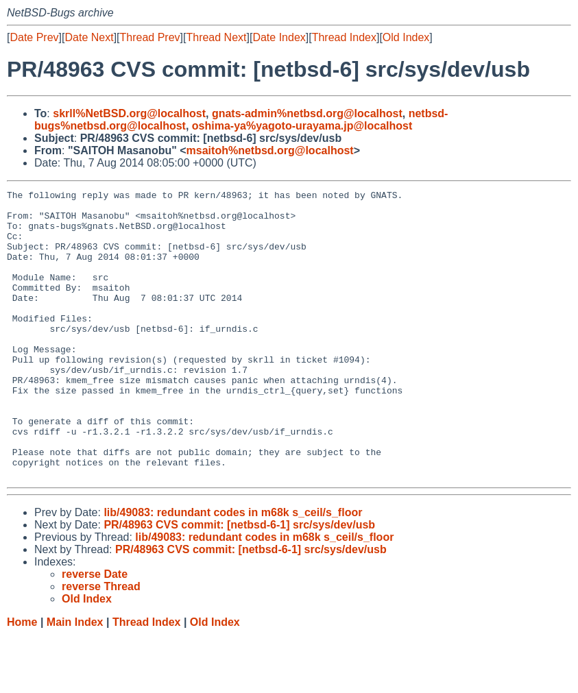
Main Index (75, 679)
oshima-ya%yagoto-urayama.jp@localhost (302, 126)
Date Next (88, 37)
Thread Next (216, 37)
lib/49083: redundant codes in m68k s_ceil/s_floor (233, 570)
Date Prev (34, 37)
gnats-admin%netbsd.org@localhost (307, 113)
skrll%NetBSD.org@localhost (129, 113)
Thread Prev (150, 37)
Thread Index (344, 37)
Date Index (278, 37)
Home (22, 679)
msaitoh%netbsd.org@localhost (270, 150)
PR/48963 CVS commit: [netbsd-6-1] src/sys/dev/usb (239, 582)
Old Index (406, 37)
